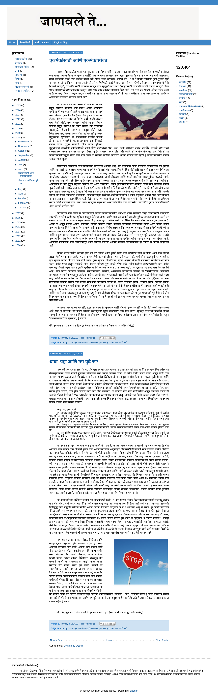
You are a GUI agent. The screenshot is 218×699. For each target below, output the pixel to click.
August (22, 160)
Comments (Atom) (73, 645)
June (21, 169)
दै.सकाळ (18, 63)
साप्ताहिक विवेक (22, 67)
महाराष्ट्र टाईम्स (108, 342)
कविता (182, 98)
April (20, 193)
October (22, 150)
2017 (18, 213)
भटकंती (182, 114)
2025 (18, 105)
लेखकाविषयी (25, 42)
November (24, 146)
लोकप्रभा (18, 74)
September (24, 155)
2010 (18, 245)
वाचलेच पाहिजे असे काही (190, 106)
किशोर (18, 78)
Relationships (95, 342)
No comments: (88, 338)
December (24, 141)
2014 (18, 227)
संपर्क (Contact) (42, 42)
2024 (18, 110)
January (22, 207)
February (23, 203)
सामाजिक (183, 90)
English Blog (60, 42)
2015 (18, 222)
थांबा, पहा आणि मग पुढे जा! (73, 361)
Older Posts (162, 640)
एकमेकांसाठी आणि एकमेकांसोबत (78, 60)
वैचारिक (182, 86)
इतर (181, 102)
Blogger (134, 690)
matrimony (83, 342)
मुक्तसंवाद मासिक (22, 90)
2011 (18, 240)
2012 (18, 236)
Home (12, 42)
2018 (18, 137)
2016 (18, 218)
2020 (18, 128)
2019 (18, 133)
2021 (18, 123)
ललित (181, 118)
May (20, 189)
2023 (18, 114)
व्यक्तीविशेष (184, 110)
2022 (18, 119)
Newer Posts (56, 640)
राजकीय (182, 82)
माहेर (17, 83)
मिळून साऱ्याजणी (22, 87)
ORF (17, 70)
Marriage (73, 342)
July (20, 164)
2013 (18, 231)
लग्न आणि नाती (121, 342)
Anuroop (64, 342)
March (21, 198)
